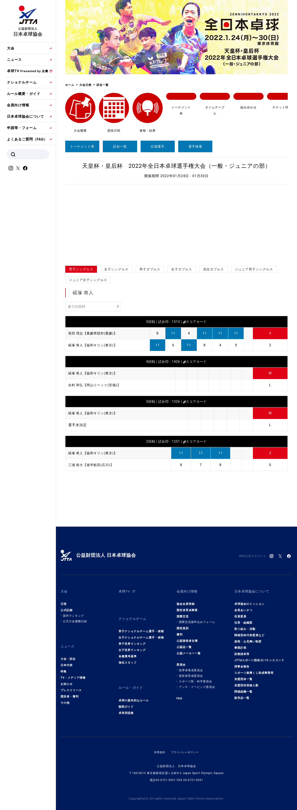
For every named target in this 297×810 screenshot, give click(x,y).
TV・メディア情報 (73, 671)
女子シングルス (116, 269)
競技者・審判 (70, 690)
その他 (65, 696)
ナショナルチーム (22, 82)
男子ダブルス (149, 269)
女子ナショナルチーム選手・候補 (141, 631)
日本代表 (67, 659)
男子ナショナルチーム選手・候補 (141, 625)
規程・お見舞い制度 (247, 638)
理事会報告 (241, 663)
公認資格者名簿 (187, 637)
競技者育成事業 (187, 607)
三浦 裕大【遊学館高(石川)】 (92, 465)
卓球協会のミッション (249, 601)
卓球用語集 (126, 703)
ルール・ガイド (132, 680)
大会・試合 (68, 652)
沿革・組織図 (243, 619)
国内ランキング (73, 612)
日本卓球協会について (25, 116)
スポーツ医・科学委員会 (195, 678)
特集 (64, 665)
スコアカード (195, 322)
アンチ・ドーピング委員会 (197, 684)
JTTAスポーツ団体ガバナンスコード (259, 657)
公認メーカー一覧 (189, 650)
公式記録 (67, 607)
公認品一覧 (184, 644)
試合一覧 (120, 146)
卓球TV (27, 71)
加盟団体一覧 (243, 676)
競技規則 (183, 625)
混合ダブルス (213, 269)
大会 (10, 48)
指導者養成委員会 (191, 667)
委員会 (181, 661)
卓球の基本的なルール (134, 691)
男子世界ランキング (132, 637)
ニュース (14, 60)
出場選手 (158, 146)
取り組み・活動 (244, 626)
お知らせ (67, 678)
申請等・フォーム (22, 128)
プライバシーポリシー (185, 743)
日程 (64, 601)
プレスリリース (71, 684)
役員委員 (240, 613)
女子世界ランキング (132, 644)
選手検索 (195, 146)
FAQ (179, 695)
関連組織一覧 (243, 688)
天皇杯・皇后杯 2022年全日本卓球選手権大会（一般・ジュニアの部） (176, 166)
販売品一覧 (241, 695)
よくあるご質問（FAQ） (27, 139)
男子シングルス (81, 269)
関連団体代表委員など (249, 632)
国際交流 (183, 613)
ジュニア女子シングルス (88, 280)
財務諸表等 (241, 651)
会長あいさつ (243, 607)
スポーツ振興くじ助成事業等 (254, 669)
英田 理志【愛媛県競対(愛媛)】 (94, 333)
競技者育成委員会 (191, 672)
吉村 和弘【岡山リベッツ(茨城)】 (96, 385)
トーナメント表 (82, 146)
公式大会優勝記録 (75, 618)
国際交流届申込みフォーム (197, 619)
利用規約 (158, 743)
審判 (180, 631)
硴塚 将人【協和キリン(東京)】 (94, 345)
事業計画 (240, 644)
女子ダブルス (181, 269)
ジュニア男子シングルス (254, 269)
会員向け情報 (18, 105)
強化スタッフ (128, 656)
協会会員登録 (186, 601)
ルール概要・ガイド (23, 94)
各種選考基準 (128, 650)
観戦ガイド (126, 697)
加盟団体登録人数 (246, 682)
